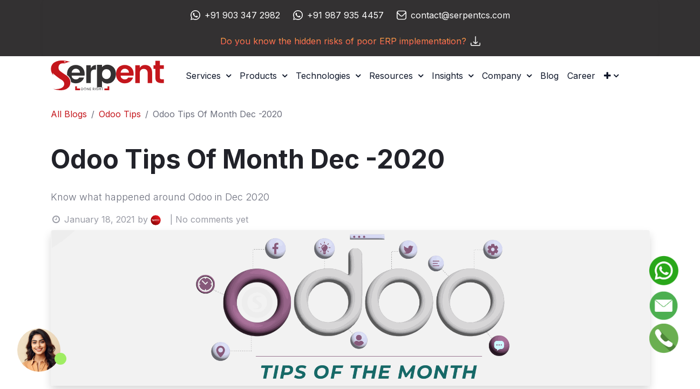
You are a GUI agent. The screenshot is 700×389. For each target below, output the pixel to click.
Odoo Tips (120, 114)
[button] (611, 75)
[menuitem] (549, 75)
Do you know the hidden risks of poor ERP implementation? (350, 41)
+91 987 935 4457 (345, 15)
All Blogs (69, 114)
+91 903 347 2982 (242, 15)
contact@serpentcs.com (460, 15)
